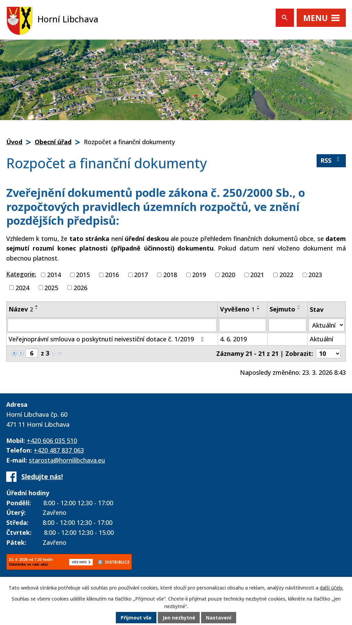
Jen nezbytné (179, 618)
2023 (315, 275)
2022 (286, 275)
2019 (199, 275)
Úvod (14, 142)
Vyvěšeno (237, 309)
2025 (51, 287)
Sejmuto (282, 309)
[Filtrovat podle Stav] (326, 325)
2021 (257, 275)
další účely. (331, 588)
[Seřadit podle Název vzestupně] (37, 306)
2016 (112, 275)
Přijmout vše (136, 618)
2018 (170, 275)
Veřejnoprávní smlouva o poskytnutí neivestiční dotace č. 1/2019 (108, 339)
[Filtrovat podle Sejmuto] (287, 325)
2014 (54, 275)
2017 (141, 275)
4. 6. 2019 (233, 339)
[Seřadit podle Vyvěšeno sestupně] (258, 308)
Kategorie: (21, 274)
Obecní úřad (53, 142)
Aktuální (321, 339)
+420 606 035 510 (52, 440)
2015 (83, 275)
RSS (331, 160)
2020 (228, 275)
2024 (22, 287)
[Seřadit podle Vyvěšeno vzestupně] (258, 306)
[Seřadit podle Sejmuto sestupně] (299, 308)
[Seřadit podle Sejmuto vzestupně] (299, 306)
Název (21, 309)
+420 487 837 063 (59, 450)
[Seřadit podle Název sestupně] (37, 308)
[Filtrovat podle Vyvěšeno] (242, 325)
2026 (80, 287)
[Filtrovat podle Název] (112, 325)
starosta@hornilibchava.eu (67, 460)
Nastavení (219, 618)
